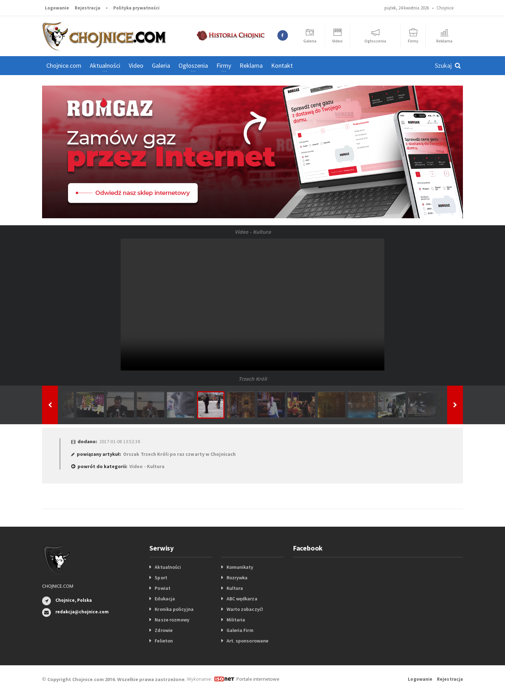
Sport (161, 577)
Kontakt (282, 65)
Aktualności (168, 567)
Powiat (162, 588)
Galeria (161, 65)
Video (136, 65)
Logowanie (57, 8)
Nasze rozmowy (172, 620)
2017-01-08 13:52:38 (119, 441)
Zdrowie (163, 630)
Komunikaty (240, 567)
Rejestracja (87, 8)
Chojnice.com (63, 65)
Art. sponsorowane (247, 641)
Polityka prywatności (136, 8)
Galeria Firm (240, 630)
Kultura (235, 588)
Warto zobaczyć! (245, 609)
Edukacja (165, 598)
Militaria (236, 620)
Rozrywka (237, 577)
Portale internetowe (257, 679)
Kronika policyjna (174, 609)
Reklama (251, 65)
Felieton (164, 641)
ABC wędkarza (242, 598)
